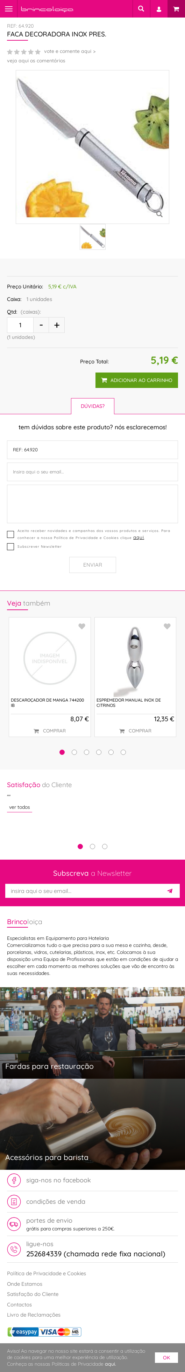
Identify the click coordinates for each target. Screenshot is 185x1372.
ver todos (19, 807)
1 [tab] (80, 846)
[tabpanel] (92, 796)
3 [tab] (104, 846)
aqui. (110, 1364)
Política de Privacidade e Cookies (46, 1273)
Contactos (19, 1304)
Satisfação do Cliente (32, 1294)
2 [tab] (92, 846)
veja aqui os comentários (36, 60)
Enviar (92, 564)
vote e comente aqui (67, 51)
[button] (62, 752)
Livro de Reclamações (34, 1314)
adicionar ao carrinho (136, 380)
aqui (138, 537)
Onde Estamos (24, 1284)
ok (166, 1357)
